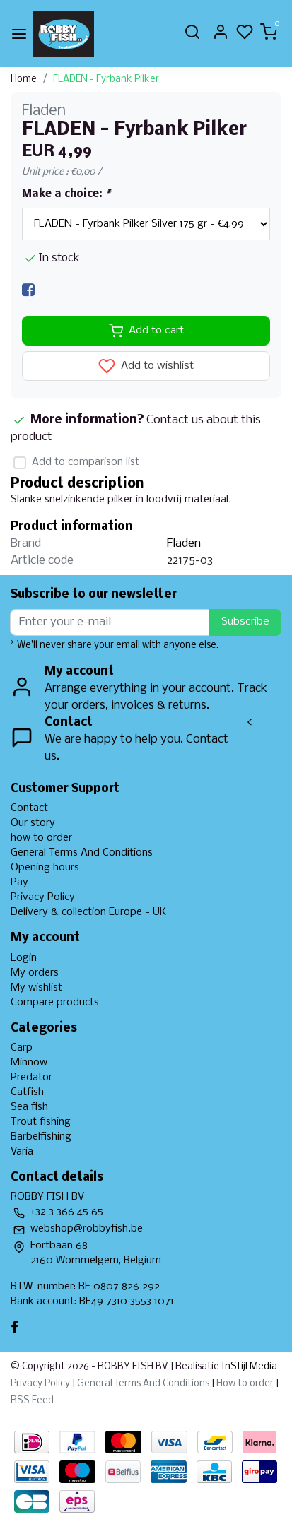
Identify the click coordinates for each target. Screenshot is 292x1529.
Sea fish (29, 1107)
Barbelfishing (41, 1137)
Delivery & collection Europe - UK (88, 912)
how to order (41, 838)
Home (24, 79)
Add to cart (146, 330)
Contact (29, 808)
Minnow (29, 1062)
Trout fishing (41, 1122)
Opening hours (45, 867)
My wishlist (36, 987)
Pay (19, 882)
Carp (22, 1047)
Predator (31, 1077)
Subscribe (245, 621)
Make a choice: (66, 194)
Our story (33, 823)
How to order (245, 1384)
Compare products (55, 1002)
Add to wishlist (146, 366)
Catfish (27, 1092)
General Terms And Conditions (82, 852)
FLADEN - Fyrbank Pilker (106, 79)
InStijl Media (248, 1367)
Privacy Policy (43, 897)
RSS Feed (32, 1400)
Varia (22, 1151)
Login (24, 958)
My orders (35, 973)
